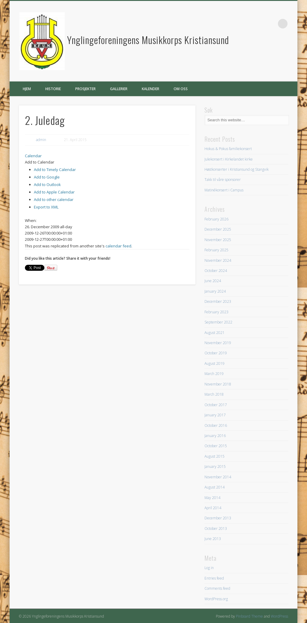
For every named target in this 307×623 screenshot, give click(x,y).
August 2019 (214, 363)
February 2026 (216, 219)
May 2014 (212, 497)
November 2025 (217, 239)
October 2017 (215, 404)
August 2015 (214, 456)
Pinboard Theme (249, 616)
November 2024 (217, 260)
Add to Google (47, 177)
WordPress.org (216, 598)
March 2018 (214, 394)
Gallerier (118, 88)
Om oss (181, 88)
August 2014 (214, 487)
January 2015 (215, 466)
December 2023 (217, 301)
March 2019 (214, 373)
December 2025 (217, 229)
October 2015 (215, 445)
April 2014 (212, 507)
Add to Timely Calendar (55, 169)
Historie (53, 88)
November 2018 (217, 384)
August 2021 (214, 332)
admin (41, 139)
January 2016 (215, 435)
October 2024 (215, 270)
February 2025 (216, 249)
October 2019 (215, 353)
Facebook (270, 23)
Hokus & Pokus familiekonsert (228, 148)
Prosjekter (85, 88)
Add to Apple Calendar (54, 192)
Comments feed (217, 588)
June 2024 (212, 280)
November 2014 (217, 477)
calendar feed (118, 246)
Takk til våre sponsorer (222, 179)
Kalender (150, 88)
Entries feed (214, 578)
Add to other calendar (53, 199)
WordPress (279, 616)
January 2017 (215, 415)
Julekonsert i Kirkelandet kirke (228, 159)
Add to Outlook (47, 184)
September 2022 (218, 322)
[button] (39, 162)
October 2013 (215, 528)
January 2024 (215, 291)
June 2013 (212, 538)
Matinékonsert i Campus (223, 190)
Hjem (27, 88)
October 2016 (215, 425)
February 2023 (216, 311)
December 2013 (217, 518)
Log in (209, 567)
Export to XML (46, 207)
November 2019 (217, 342)
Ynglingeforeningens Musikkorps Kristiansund (148, 40)
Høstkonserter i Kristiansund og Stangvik (236, 169)
